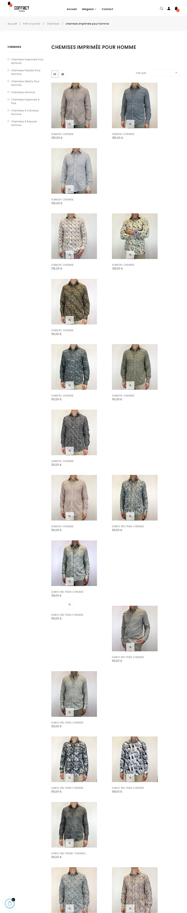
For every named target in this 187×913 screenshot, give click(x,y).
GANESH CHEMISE (62, 129)
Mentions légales (58, 874)
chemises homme (23, 92)
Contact (53, 889)
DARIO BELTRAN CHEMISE (111, 310)
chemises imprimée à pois (25, 101)
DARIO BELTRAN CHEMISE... (68, 792)
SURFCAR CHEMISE (151, 611)
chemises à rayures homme (24, 123)
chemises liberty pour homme (25, 83)
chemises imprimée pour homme (27, 61)
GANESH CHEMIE (149, 490)
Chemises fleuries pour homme (26, 72)
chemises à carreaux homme (25, 112)
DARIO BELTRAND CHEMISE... (157, 430)
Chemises (14, 47)
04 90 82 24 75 (152, 885)
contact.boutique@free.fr (159, 892)
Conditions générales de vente (67, 881)
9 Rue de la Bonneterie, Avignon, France (163, 876)
